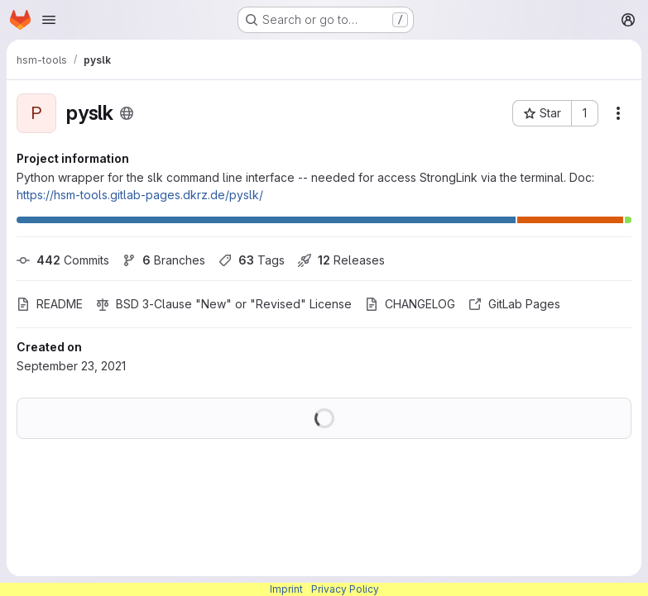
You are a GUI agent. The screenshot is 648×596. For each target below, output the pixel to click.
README (50, 304)
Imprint (286, 589)
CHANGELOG (410, 304)
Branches (163, 260)
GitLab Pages (514, 304)
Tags (251, 260)
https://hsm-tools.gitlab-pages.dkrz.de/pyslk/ (140, 195)
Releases (341, 260)
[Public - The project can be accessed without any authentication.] (126, 113)
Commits (63, 260)
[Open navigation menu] (49, 20)
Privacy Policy (345, 589)
